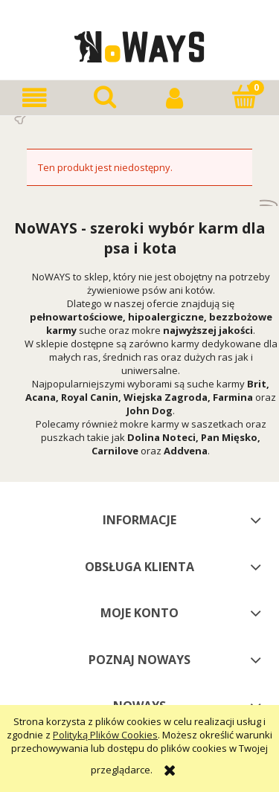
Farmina (233, 397)
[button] (35, 97)
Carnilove (115, 450)
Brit (256, 383)
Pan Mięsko (229, 437)
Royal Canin (89, 397)
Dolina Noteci (161, 437)
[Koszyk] (244, 96)
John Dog (149, 410)
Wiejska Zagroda (166, 397)
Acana (40, 397)
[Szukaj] (105, 96)
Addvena (186, 450)
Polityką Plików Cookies (105, 734)
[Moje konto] (175, 97)
